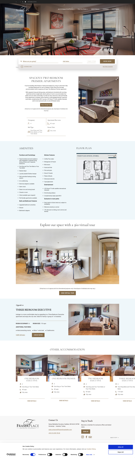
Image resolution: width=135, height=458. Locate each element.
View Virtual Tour (67, 293)
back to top (114, 437)
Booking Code (28, 66)
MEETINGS (95, 9)
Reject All (121, 452)
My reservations (32, 1)
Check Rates (38, 335)
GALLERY (115, 9)
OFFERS (106, 9)
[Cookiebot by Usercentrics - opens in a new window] (11, 454)
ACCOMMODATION (65, 9)
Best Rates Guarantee (108, 66)
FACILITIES (82, 9)
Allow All (120, 447)
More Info (89, 454)
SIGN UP (85, 431)
